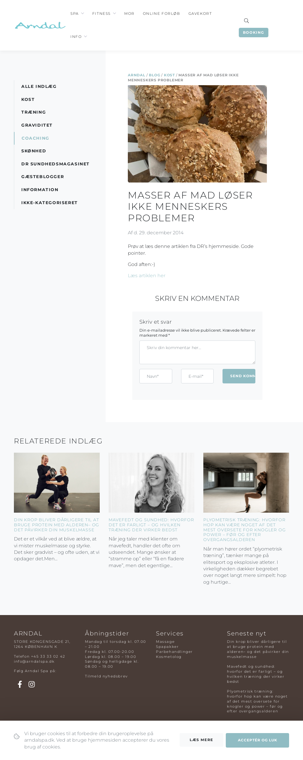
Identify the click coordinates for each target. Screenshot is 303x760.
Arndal (136, 75)
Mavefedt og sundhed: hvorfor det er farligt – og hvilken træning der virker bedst (151, 525)
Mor (129, 13)
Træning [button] (33, 112)
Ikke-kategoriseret (49, 202)
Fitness (101, 13)
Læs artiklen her (146, 275)
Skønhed (33, 151)
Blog (154, 75)
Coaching (35, 138)
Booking (253, 32)
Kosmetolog (169, 656)
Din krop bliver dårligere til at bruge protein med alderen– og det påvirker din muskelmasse (56, 525)
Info (76, 36)
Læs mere (201, 745)
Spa (74, 13)
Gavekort (200, 13)
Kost (169, 75)
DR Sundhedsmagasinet (55, 164)
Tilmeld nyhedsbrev (106, 676)
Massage (165, 641)
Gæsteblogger (42, 176)
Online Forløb (161, 13)
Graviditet (37, 125)
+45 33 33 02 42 (48, 656)
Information (40, 189)
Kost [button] (28, 99)
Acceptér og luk (257, 745)
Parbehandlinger (174, 651)
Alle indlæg (39, 86)
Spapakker (167, 646)
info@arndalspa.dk (34, 661)
